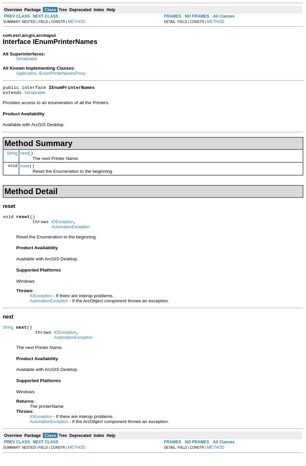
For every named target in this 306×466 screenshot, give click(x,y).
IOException (62, 228)
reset (24, 170)
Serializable (26, 58)
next (24, 156)
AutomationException (70, 234)
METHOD (77, 21)
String (12, 156)
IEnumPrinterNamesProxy (62, 73)
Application (26, 73)
